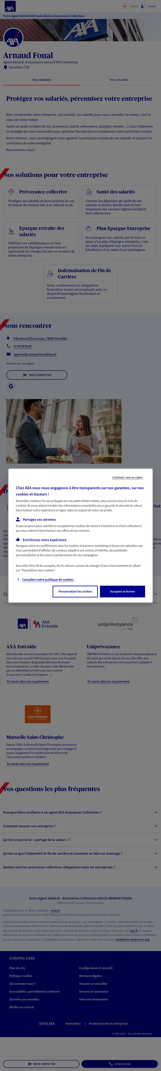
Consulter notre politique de (48, 579)
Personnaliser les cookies (75, 591)
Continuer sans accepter (127, 477)
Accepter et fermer (122, 591)
